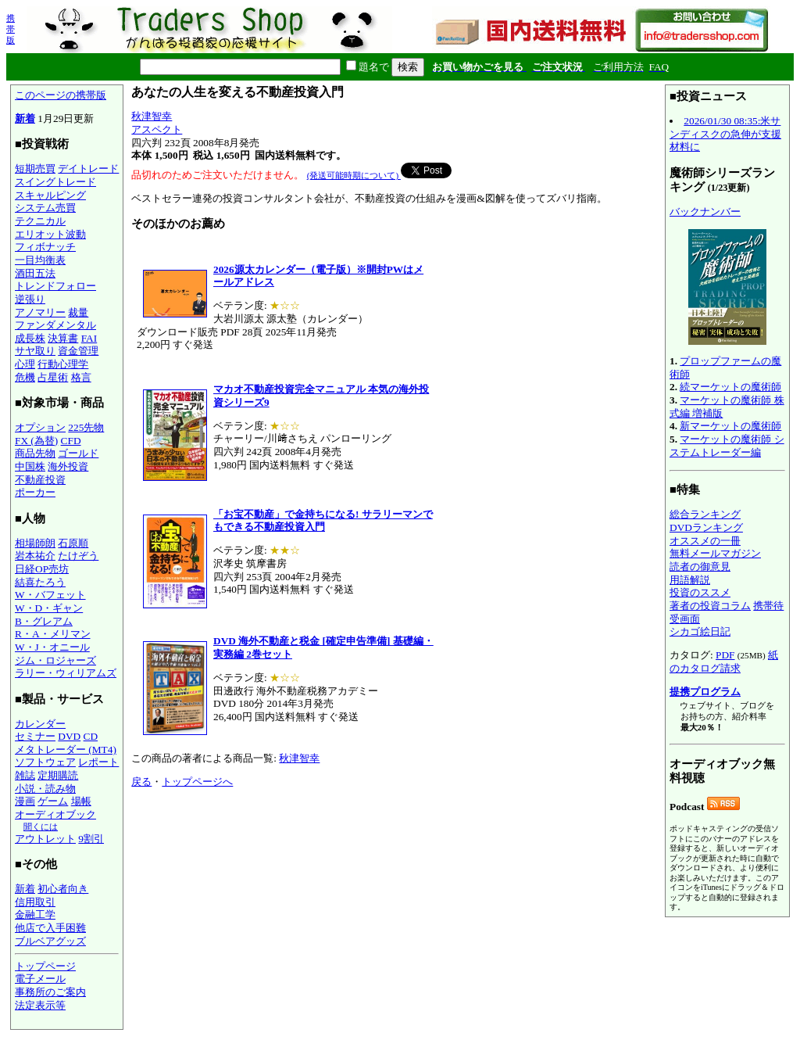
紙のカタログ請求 (724, 661)
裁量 (78, 312)
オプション (40, 427)
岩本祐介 (35, 555)
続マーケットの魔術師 (730, 387)
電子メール (40, 978)
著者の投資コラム (710, 605)
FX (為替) (36, 440)
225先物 (86, 427)
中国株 (30, 466)
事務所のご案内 (50, 992)
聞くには (40, 826)
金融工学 (35, 914)
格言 (81, 377)
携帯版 (10, 29)
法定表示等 (40, 1005)
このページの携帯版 (60, 95)
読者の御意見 (700, 566)
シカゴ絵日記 (700, 631)
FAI (89, 338)
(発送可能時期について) (354, 175)
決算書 (63, 338)
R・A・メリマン (53, 634)
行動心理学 (63, 364)
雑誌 (25, 775)
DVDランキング (706, 527)
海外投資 (68, 466)
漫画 (25, 801)
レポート (98, 762)
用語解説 (690, 580)
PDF (725, 655)
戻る (141, 781)
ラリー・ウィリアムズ (65, 673)
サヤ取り (35, 351)
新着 (25, 118)
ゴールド (78, 453)
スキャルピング (50, 195)
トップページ (45, 966)
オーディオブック (55, 814)
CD (91, 736)
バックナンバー (705, 211)
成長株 (30, 338)
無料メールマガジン (715, 553)
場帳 (81, 801)
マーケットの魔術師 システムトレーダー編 (727, 445)
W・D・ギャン (49, 608)
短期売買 (35, 168)
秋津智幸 (151, 116)
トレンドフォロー (55, 286)
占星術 (53, 377)
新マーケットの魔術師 (730, 426)
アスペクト (156, 129)
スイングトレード (55, 182)
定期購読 (58, 775)
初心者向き (63, 889)
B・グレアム (44, 621)
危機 (25, 377)
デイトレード (88, 168)
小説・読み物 (45, 788)
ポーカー (35, 492)
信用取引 (35, 902)
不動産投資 (40, 480)
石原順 (73, 543)
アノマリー (40, 312)
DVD (69, 736)
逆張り (30, 299)
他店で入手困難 (50, 928)
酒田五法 (35, 273)
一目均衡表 (40, 260)
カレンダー (40, 724)
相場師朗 (35, 543)
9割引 (91, 839)
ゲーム (53, 801)
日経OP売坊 (42, 569)
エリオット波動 (50, 234)
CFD (71, 440)
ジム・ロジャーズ (55, 660)
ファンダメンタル (55, 325)
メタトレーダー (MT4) (65, 749)
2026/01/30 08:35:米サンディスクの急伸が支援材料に (725, 133)
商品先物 (35, 453)
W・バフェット (50, 595)
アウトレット (45, 839)
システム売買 (45, 207)
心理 (25, 364)
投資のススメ (700, 592)
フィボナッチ (45, 247)
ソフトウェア (45, 762)
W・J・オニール (52, 647)
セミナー (35, 736)
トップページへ (197, 781)
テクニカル (40, 221)
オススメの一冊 (705, 541)
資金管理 (78, 351)
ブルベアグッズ (50, 941)
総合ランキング (705, 514)
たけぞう (78, 555)
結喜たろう (40, 582)
